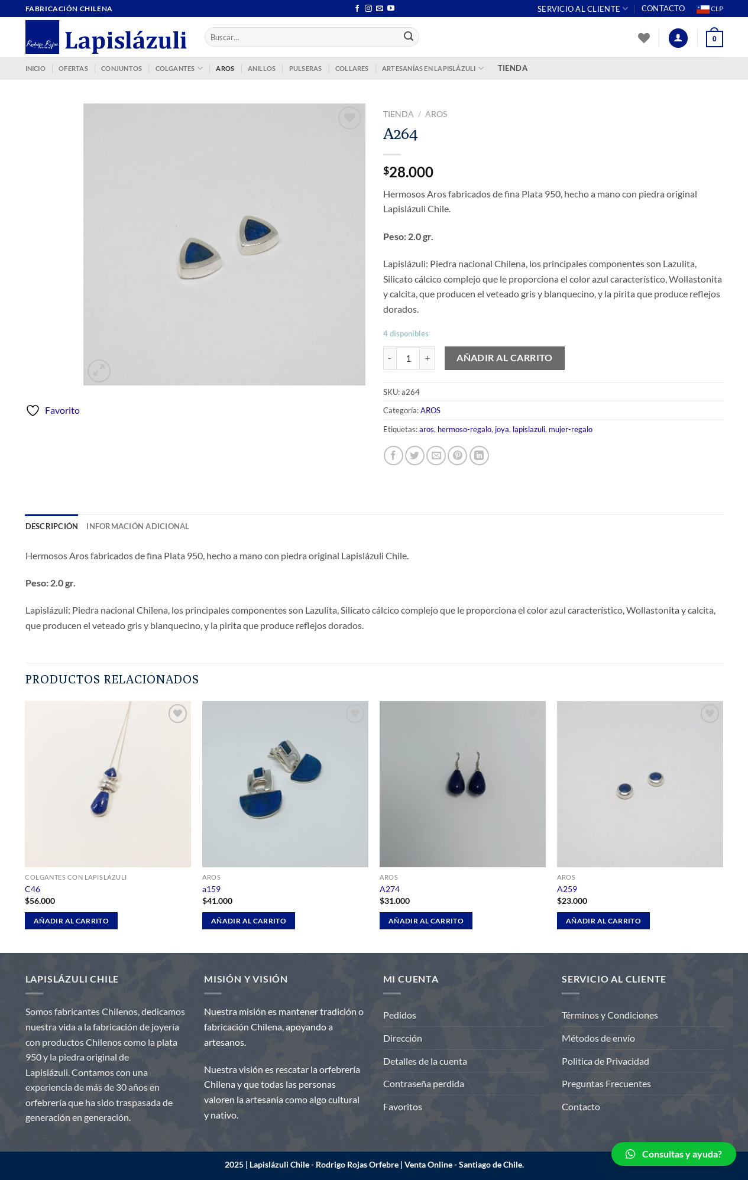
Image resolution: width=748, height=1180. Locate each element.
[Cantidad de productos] (408, 358)
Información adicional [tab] (137, 526)
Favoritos (402, 1106)
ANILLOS (262, 68)
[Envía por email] (436, 455)
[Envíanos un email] (379, 9)
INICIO (35, 68)
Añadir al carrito (504, 357)
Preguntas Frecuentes (606, 1083)
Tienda (398, 114)
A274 (390, 889)
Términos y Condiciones (610, 1014)
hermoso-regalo (464, 429)
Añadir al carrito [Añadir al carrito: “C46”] (71, 921)
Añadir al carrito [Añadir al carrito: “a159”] (248, 921)
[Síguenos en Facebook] (357, 9)
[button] (673, 1154)
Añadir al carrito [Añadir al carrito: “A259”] (603, 921)
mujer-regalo (570, 429)
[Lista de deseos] (644, 38)
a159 (211, 889)
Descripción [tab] (52, 526)
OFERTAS (73, 68)
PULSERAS (305, 68)
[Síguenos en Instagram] (368, 9)
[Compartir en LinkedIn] (479, 455)
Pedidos (399, 1014)
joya (502, 429)
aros (426, 429)
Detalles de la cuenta (425, 1060)
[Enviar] (409, 37)
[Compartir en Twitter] (415, 455)
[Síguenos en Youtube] (390, 9)
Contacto (663, 8)
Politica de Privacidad (605, 1060)
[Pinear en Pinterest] (457, 455)
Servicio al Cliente (582, 8)
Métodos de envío (598, 1037)
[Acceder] (678, 38)
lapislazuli (529, 429)
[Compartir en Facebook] (393, 455)
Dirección (402, 1037)
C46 (32, 889)
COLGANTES (179, 68)
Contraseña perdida (423, 1083)
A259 (567, 889)
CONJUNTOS (121, 68)
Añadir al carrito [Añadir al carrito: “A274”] (426, 921)
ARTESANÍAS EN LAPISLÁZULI (433, 68)
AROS (225, 68)
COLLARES (352, 68)
